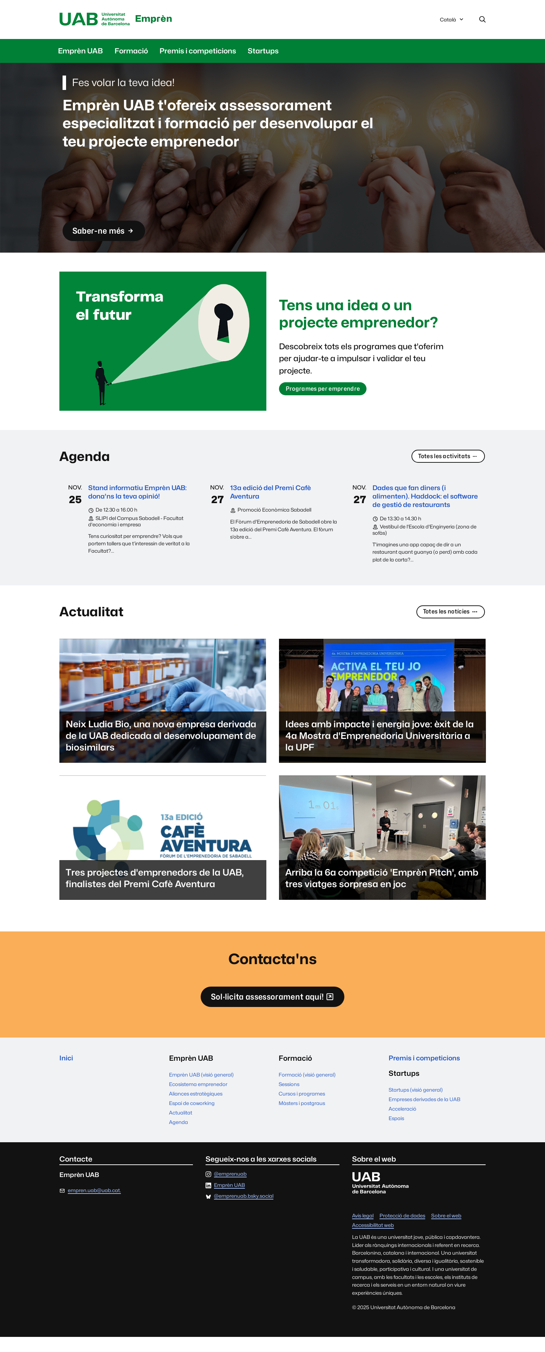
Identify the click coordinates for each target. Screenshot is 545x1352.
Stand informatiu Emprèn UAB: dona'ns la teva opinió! (136, 493)
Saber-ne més (108, 233)
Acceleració (402, 1125)
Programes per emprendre (325, 390)
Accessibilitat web (373, 1240)
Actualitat (180, 1127)
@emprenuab (230, 1189)
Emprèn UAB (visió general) (201, 1089)
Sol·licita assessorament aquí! (272, 1013)
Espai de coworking (192, 1118)
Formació (131, 51)
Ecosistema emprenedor (198, 1099)
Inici (66, 1073)
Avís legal (363, 1231)
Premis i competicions (198, 51)
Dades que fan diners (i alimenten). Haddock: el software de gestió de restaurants (413, 502)
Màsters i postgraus (302, 1118)
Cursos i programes (302, 1108)
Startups (263, 51)
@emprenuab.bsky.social (243, 1211)
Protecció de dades (402, 1231)
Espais (396, 1134)
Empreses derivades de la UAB (424, 1115)
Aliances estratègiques (195, 1108)
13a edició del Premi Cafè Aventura (273, 493)
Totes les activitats (446, 457)
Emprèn (160, 18)
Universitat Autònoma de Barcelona (97, 20)
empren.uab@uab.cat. (94, 1205)
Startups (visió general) (416, 1106)
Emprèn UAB (80, 51)
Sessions (289, 1099)
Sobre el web (446, 1231)
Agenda (178, 1137)
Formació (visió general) (307, 1089)
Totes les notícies (448, 624)
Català (452, 22)
